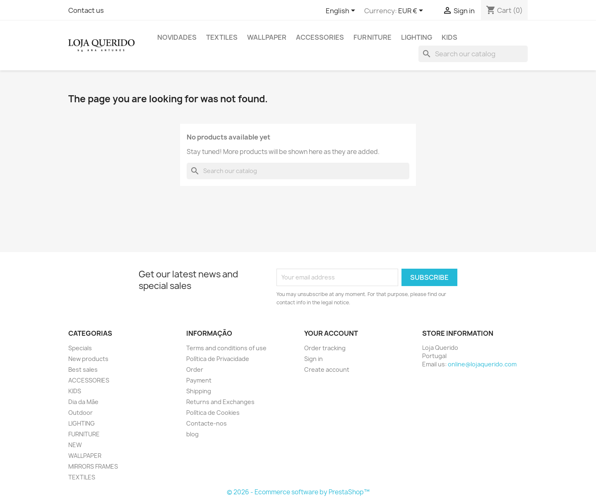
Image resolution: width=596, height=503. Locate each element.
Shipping (198, 391)
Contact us (86, 10)
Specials (80, 348)
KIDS (449, 37)
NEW (75, 445)
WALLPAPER (266, 37)
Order (194, 369)
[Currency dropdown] (412, 11)
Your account (331, 333)
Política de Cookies (213, 412)
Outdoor (80, 412)
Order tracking (325, 348)
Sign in (313, 359)
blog (192, 434)
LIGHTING (416, 37)
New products (88, 359)
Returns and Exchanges (220, 402)
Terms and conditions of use (226, 348)
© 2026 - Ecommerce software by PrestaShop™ (298, 492)
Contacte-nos (206, 423)
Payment (198, 380)
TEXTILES (222, 37)
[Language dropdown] (342, 11)
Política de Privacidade (217, 359)
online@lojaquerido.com (482, 364)
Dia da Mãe (83, 402)
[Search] (473, 54)
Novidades (177, 37)
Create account (326, 369)
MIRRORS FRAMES (93, 466)
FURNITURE (372, 37)
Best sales (83, 369)
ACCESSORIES (320, 37)
